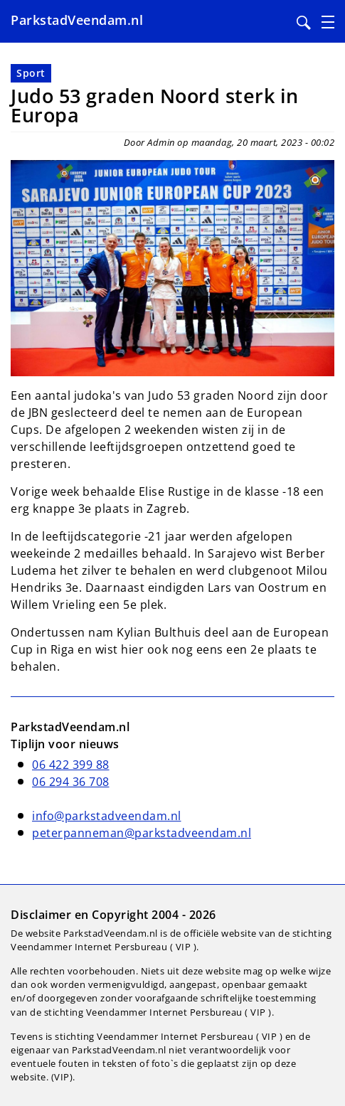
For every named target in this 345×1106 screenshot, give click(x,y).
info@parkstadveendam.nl (106, 816)
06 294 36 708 (71, 781)
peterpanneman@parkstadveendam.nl (141, 833)
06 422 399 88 (71, 764)
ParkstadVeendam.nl (77, 19)
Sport (31, 73)
